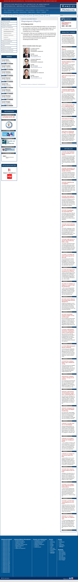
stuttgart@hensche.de (8, 104)
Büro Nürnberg (62, 558)
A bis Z (51, 540)
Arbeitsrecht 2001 (6, 572)
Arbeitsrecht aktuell (11, 10)
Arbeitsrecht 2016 (6, 553)
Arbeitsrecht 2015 (6, 554)
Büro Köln (61, 556)
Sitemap (52, 550)
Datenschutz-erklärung (62, 546)
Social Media (53, 549)
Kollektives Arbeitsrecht (8, 35)
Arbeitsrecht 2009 (6, 562)
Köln (26, 15)
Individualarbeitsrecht (8, 31)
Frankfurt (10, 15)
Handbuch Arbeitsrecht (20, 10)
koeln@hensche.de (7, 86)
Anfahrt (3, 63)
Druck (51, 543)
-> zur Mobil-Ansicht (6, 18)
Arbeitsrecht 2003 (6, 569)
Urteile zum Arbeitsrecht (40, 10)
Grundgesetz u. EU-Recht (9, 29)
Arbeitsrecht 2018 (6, 550)
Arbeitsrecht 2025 (6, 542)
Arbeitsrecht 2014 (6, 555)
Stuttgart (42, 15)
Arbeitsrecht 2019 (6, 549)
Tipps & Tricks (15, 12)
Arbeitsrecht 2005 (6, 567)
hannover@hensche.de (8, 80)
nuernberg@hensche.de (8, 98)
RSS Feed (52, 548)
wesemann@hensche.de (36, 78)
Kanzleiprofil (44, 12)
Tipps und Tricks (5, 23)
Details (8, 63)
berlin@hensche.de (7, 62)
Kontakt (51, 545)
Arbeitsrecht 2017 (6, 552)
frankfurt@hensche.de (8, 68)
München (30, 15)
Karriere (52, 544)
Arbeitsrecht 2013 (6, 557)
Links (51, 547)
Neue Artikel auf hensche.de (21, 544)
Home (5, 10)
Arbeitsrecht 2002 (6, 570)
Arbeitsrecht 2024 (6, 543)
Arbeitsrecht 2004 (6, 568)
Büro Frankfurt (62, 552)
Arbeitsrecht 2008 (6, 563)
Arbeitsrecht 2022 (6, 545)
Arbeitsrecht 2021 (6, 547)
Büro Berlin (61, 551)
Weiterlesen (65, 46)
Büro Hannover (62, 554)
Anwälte (47, 15)
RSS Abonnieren (5, 578)
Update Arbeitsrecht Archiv (7, 51)
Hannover (21, 15)
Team (60, 543)
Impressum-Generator (8, 12)
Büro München (62, 557)
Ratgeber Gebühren (31, 12)
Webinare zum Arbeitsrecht (7, 49)
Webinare (38, 12)
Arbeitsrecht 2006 (6, 565)
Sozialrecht (6, 37)
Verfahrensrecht (7, 39)
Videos (3, 45)
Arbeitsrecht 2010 (6, 560)
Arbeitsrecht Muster (23, 12)
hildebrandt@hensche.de (36, 67)
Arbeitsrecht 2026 (6, 540)
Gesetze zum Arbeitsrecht (29, 10)
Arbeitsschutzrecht (7, 33)
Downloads (52, 542)
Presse (47, 10)
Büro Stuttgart (62, 559)
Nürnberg (36, 15)
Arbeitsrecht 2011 (6, 559)
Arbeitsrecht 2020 (6, 548)
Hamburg (15, 15)
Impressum (61, 544)
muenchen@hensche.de (8, 92)
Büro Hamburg (62, 553)
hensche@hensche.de (36, 56)
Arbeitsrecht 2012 (6, 558)
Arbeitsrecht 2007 (6, 564)
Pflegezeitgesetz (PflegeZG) (31, 21)
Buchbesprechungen (19, 540)
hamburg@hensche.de (8, 74)
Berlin (5, 15)
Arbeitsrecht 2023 (6, 544)
